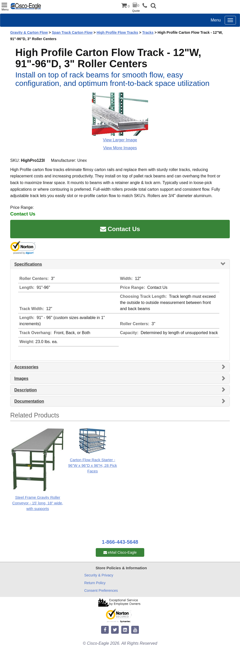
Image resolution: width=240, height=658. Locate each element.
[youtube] (135, 630)
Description (25, 390)
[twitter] (115, 630)
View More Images (120, 148)
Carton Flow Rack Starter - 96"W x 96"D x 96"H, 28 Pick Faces (92, 465)
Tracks (147, 32)
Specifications (28, 264)
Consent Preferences (101, 590)
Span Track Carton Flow (72, 32)
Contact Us (120, 228)
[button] (153, 6)
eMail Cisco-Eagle (120, 552)
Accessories (26, 367)
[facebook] (105, 630)
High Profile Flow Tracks (117, 32)
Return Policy (94, 583)
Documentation (29, 401)
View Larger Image (120, 140)
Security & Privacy (98, 575)
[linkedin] (125, 630)
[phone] (146, 6)
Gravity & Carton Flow (29, 32)
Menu (216, 20)
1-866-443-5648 (120, 542)
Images (21, 378)
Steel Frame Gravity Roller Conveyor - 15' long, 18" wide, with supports (37, 503)
